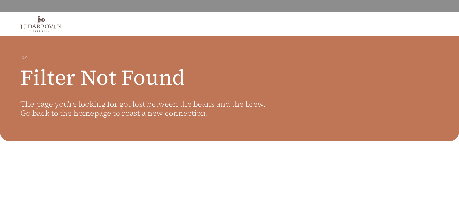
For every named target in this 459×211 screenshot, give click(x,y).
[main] (229, 123)
